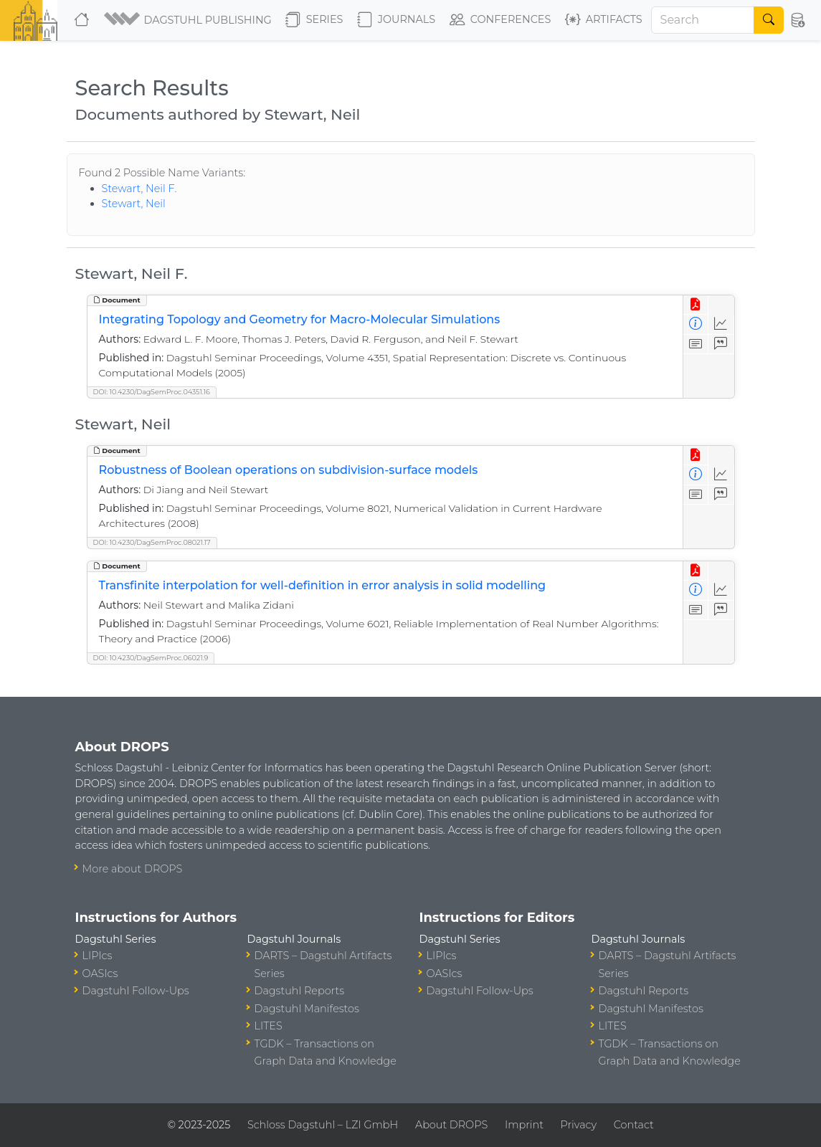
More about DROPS (132, 868)
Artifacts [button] (603, 20)
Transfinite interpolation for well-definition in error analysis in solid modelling (322, 585)
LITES (269, 1025)
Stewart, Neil (134, 203)
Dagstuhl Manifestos (307, 1008)
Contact (634, 1124)
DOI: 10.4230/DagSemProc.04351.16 (151, 392)
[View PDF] (695, 305)
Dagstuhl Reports (300, 990)
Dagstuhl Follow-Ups (135, 990)
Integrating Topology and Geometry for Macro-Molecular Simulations (299, 319)
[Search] (703, 20)
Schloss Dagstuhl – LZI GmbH (322, 1124)
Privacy (579, 1124)
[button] (189, 20)
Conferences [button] (500, 20)
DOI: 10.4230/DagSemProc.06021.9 (151, 658)
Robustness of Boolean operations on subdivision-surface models (288, 470)
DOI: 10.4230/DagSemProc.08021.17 (152, 542)
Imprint (524, 1124)
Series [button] (314, 20)
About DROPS (451, 1124)
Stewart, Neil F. (139, 188)
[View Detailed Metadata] (695, 324)
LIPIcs (97, 955)
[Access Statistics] (721, 324)
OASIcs (100, 973)
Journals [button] (396, 20)
